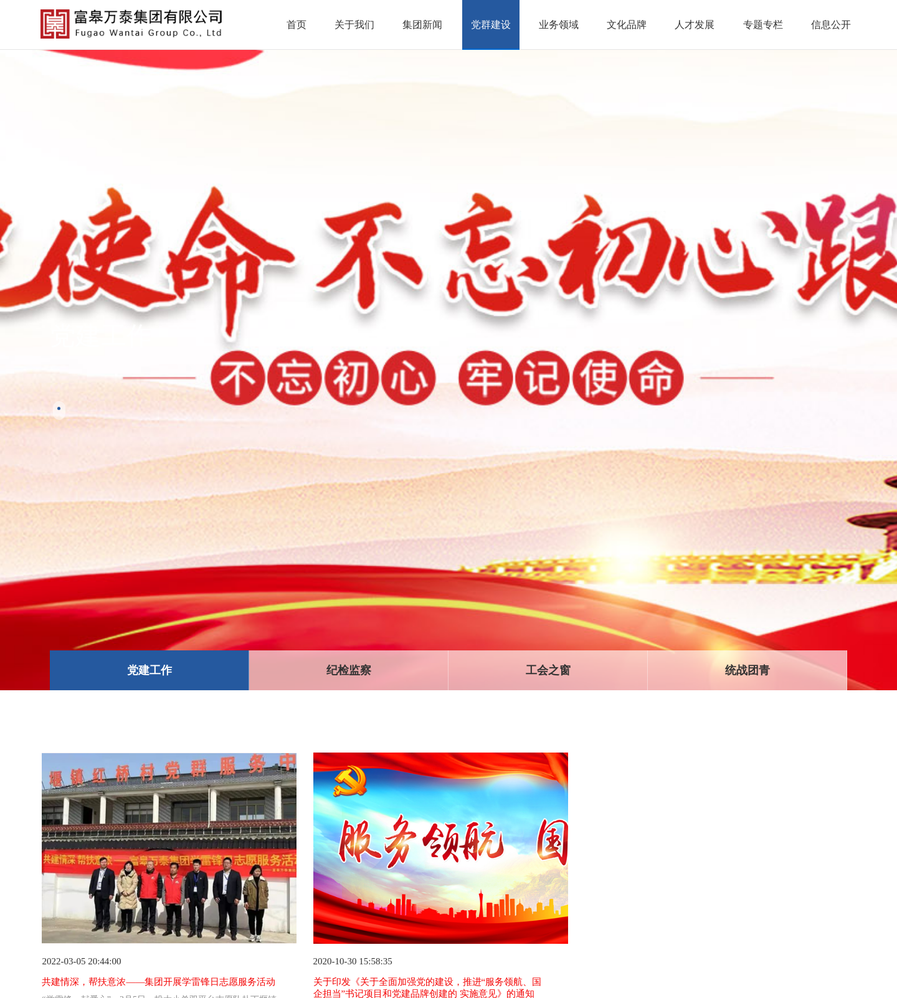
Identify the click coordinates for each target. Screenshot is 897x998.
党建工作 (149, 670)
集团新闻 (422, 24)
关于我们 (354, 24)
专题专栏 (763, 24)
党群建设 (491, 24)
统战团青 (747, 670)
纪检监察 (348, 670)
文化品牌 (627, 24)
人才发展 (694, 24)
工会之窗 (548, 670)
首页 (296, 24)
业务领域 (559, 24)
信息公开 (831, 24)
